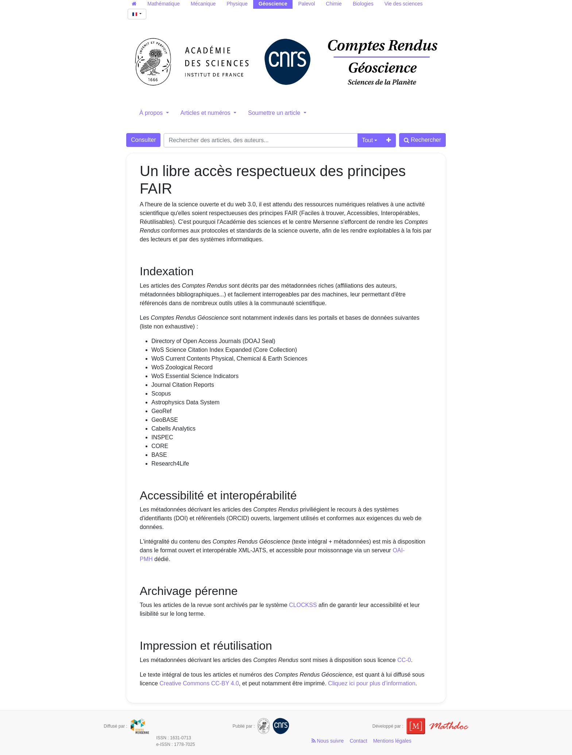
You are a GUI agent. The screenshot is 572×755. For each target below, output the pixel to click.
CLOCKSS (303, 605)
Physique (237, 4)
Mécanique (203, 4)
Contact (358, 741)
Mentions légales (392, 741)
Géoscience (273, 4)
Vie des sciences (403, 4)
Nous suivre (328, 741)
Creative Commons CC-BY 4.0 (199, 683)
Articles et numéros (206, 113)
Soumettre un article (275, 113)
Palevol (306, 4)
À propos (151, 113)
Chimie (334, 4)
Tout (367, 140)
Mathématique (163, 4)
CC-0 (404, 660)
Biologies (363, 4)
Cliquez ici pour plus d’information (371, 683)
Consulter (143, 140)
